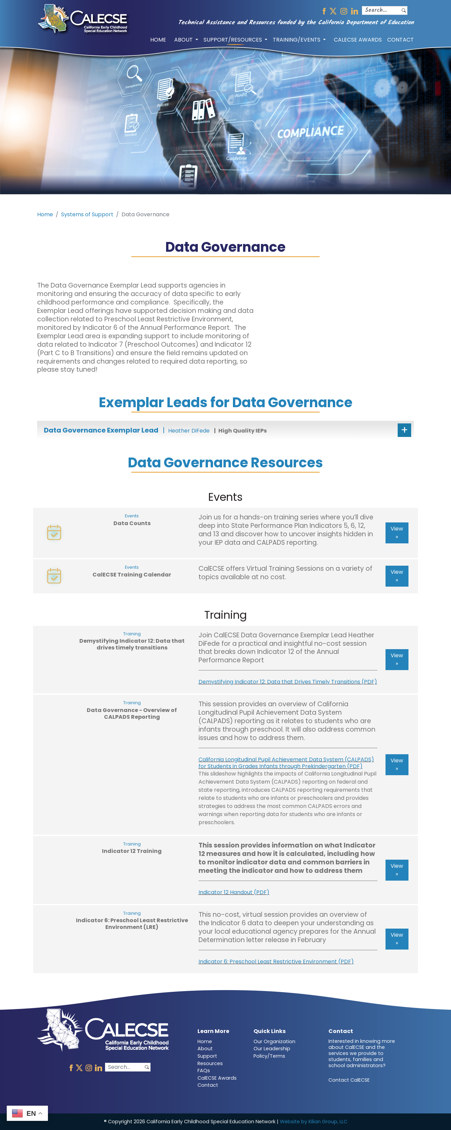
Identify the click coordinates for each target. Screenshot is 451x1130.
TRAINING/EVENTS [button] (297, 40)
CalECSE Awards (217, 1078)
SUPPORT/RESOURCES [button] (233, 40)
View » (397, 533)
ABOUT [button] (184, 40)
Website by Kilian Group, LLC (313, 1121)
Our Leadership (272, 1048)
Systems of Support (87, 214)
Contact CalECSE (349, 1080)
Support (207, 1056)
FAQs (203, 1070)
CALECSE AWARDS (358, 40)
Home (45, 214)
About (205, 1048)
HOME (158, 40)
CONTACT (400, 40)
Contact (207, 1085)
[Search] (381, 10)
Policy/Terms (269, 1056)
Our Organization (274, 1041)
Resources (210, 1063)
